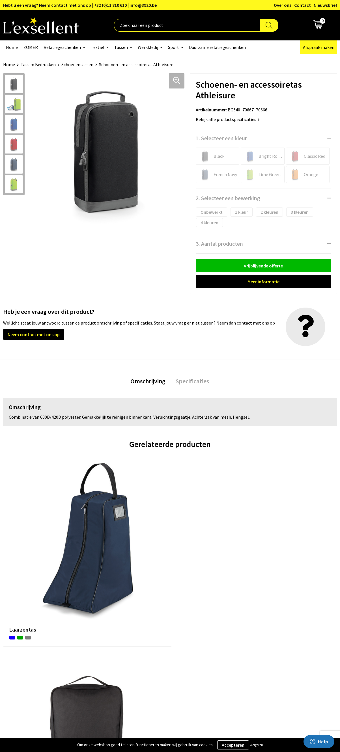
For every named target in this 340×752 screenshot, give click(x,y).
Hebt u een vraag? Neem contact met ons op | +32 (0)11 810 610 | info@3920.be (80, 5)
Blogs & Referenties (154, 612)
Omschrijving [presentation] (148, 382)
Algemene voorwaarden (281, 603)
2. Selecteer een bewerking (228, 198)
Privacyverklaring (274, 612)
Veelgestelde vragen (154, 629)
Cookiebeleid (270, 621)
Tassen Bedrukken (38, 64)
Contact (302, 5)
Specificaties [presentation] (191, 382)
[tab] (148, 381)
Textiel (97, 47)
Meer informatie (263, 281)
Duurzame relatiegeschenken (217, 47)
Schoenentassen (77, 64)
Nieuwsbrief (325, 5)
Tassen (121, 47)
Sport (173, 47)
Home (12, 47)
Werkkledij (148, 47)
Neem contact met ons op (34, 334)
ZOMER (30, 47)
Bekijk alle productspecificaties (228, 119)
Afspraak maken (318, 47)
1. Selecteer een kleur (221, 138)
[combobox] (187, 25)
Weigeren (256, 745)
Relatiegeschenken (62, 47)
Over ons (282, 5)
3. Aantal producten (219, 243)
